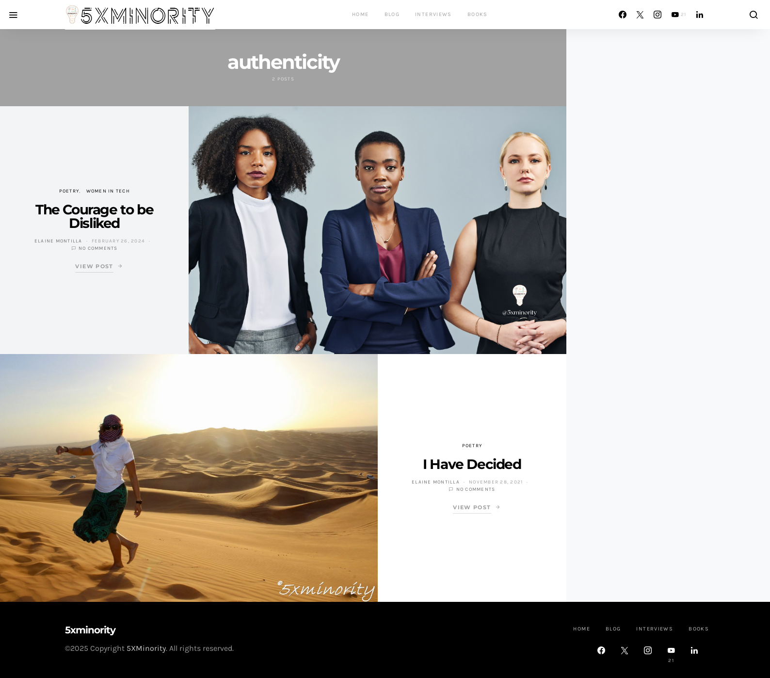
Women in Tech (108, 191)
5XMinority (146, 648)
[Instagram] (657, 14)
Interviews (433, 14)
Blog (392, 14)
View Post (94, 266)
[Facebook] (622, 14)
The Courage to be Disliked (94, 216)
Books (477, 14)
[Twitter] (640, 14)
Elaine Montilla (58, 241)
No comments (98, 248)
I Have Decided (472, 464)
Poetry (69, 191)
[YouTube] (679, 14)
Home (360, 14)
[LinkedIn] (699, 14)
